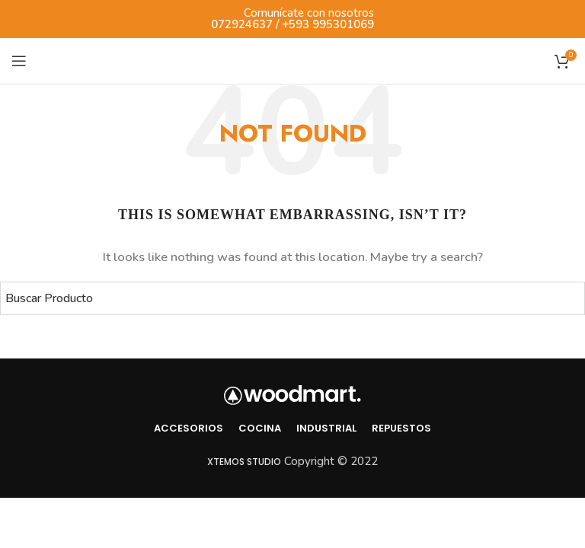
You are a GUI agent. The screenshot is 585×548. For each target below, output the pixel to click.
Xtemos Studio (244, 461)
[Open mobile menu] (19, 61)
